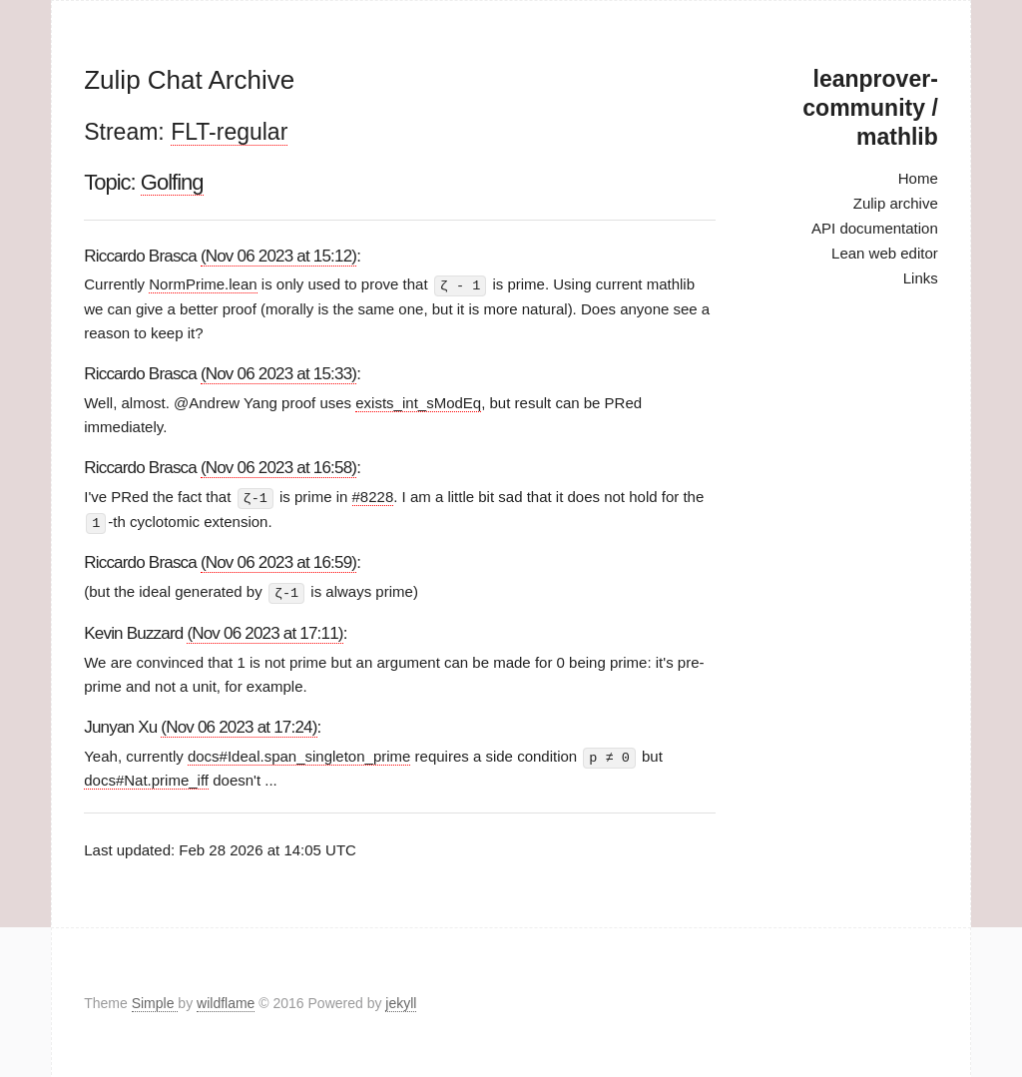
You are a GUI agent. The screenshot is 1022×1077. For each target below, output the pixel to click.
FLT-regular (229, 132)
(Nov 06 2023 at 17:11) (264, 630)
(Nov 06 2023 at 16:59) (278, 560)
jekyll (400, 1001)
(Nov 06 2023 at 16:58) (278, 466)
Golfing (172, 182)
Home (918, 178)
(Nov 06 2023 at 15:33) (278, 372)
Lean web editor (884, 253)
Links (920, 277)
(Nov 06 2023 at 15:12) (278, 256)
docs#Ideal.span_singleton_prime (299, 753)
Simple (155, 1001)
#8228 (373, 495)
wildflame (226, 1001)
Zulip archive (895, 203)
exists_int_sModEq (418, 401)
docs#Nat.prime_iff (146, 777)
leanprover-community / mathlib (869, 108)
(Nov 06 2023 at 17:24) (238, 724)
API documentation (874, 228)
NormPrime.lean (202, 283)
